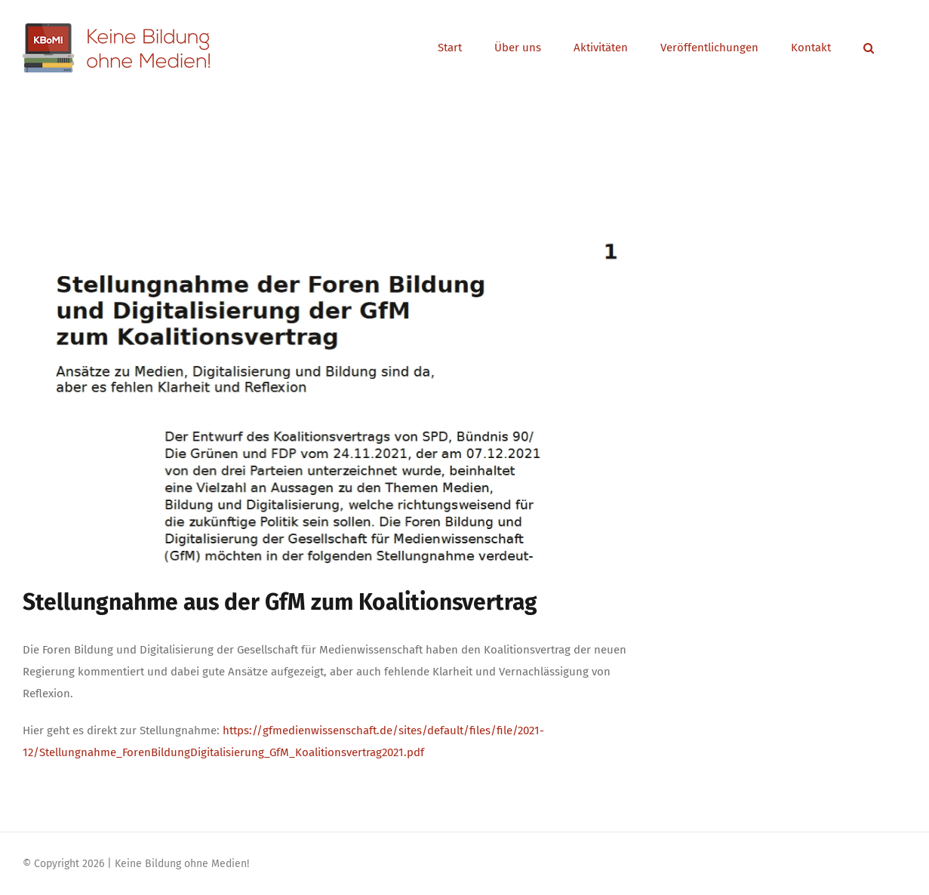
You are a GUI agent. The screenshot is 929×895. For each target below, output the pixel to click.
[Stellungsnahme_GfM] (333, 384)
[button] (868, 48)
